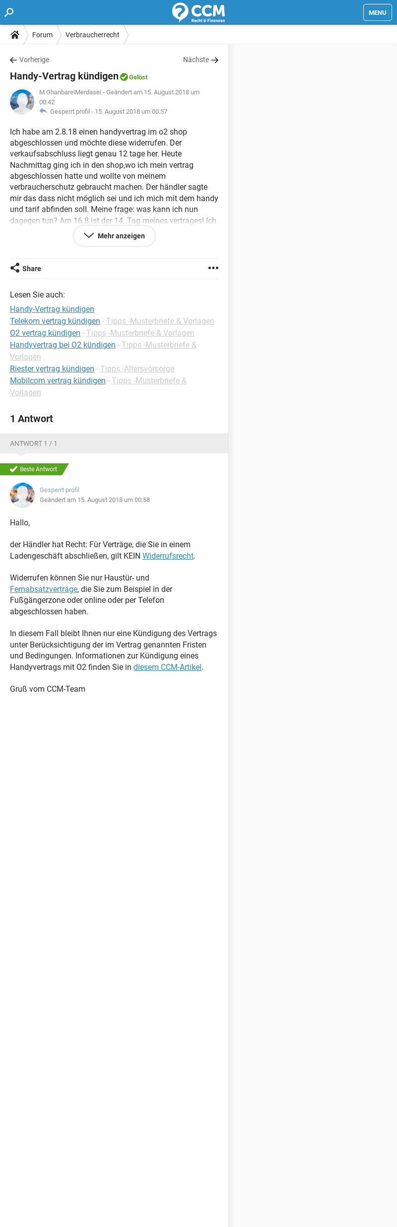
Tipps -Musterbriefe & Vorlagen (160, 321)
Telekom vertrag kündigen (55, 321)
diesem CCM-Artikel (167, 667)
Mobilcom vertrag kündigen (58, 380)
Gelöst (138, 77)
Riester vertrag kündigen (52, 368)
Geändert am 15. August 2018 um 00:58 (95, 500)
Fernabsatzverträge (43, 589)
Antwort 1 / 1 (34, 443)
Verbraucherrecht (93, 35)
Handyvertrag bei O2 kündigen (63, 345)
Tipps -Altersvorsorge (137, 368)
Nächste (196, 60)
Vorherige (34, 60)
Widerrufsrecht (168, 556)
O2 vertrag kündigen (45, 333)
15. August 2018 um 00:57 (131, 111)
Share (31, 269)
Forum (42, 35)
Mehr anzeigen (120, 236)
